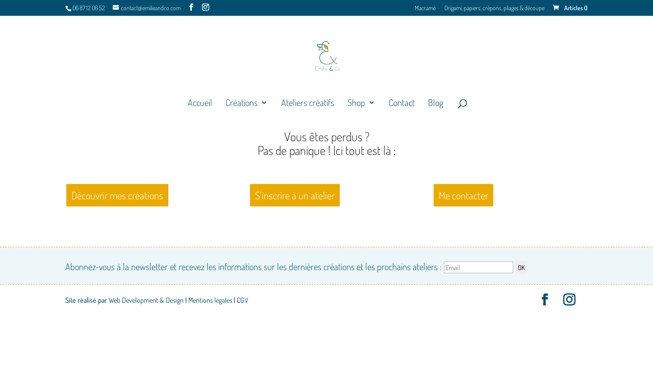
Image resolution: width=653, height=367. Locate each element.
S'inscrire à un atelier (295, 195)
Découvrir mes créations (117, 195)
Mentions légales (210, 300)
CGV (242, 300)
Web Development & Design (146, 300)
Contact (402, 103)
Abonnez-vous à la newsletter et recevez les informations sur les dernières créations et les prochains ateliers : (290, 266)
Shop (356, 103)
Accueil (200, 103)
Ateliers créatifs (307, 103)
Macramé (425, 8)
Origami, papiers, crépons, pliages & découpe (494, 8)
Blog (435, 103)
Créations (241, 103)
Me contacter (463, 195)
